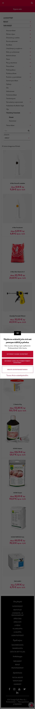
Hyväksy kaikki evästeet (17, 354)
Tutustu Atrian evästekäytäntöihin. (17, 375)
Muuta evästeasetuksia (17, 369)
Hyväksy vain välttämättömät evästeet (17, 361)
